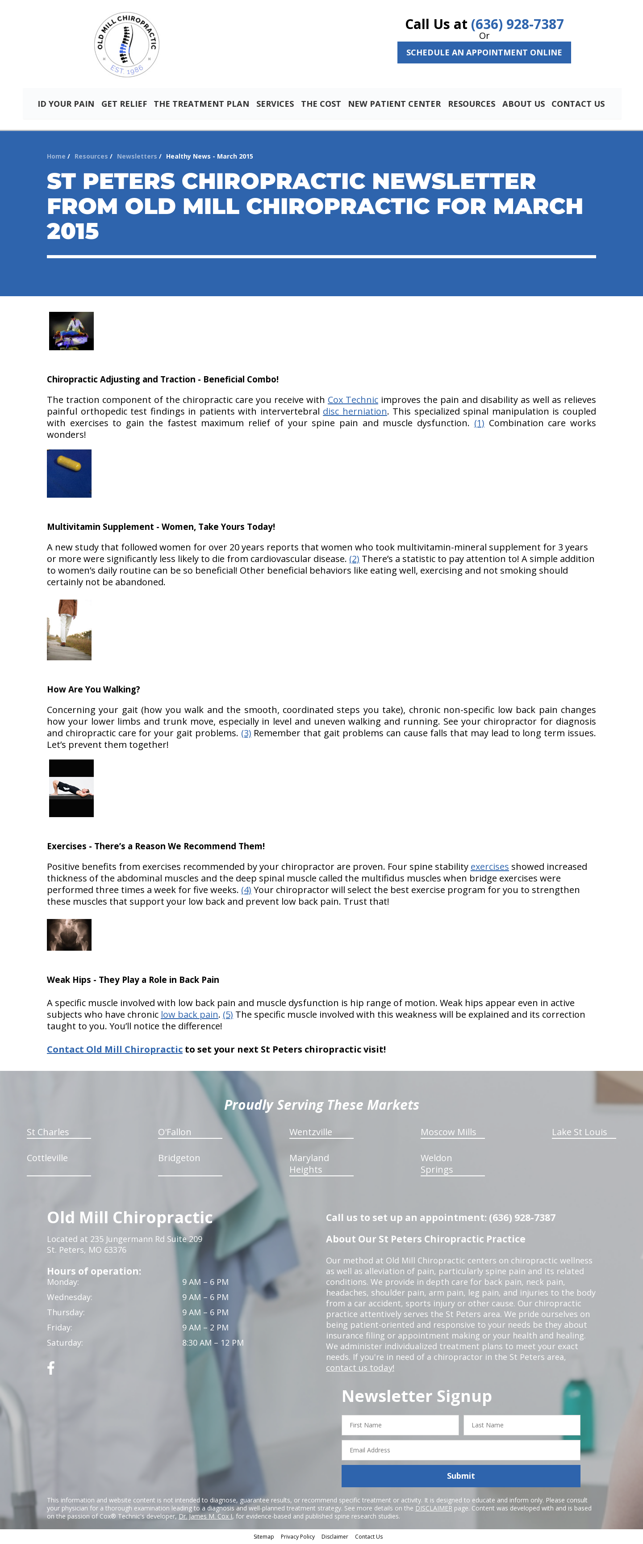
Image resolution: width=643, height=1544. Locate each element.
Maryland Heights (309, 1165)
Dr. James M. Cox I (205, 1517)
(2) (354, 560)
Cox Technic (353, 401)
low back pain (189, 1016)
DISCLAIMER (433, 1509)
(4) (246, 891)
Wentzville (310, 1133)
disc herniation (355, 413)
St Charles (48, 1133)
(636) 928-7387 (517, 24)
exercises (490, 868)
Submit (461, 1477)
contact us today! (359, 1369)
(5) (228, 1016)
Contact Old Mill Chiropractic (115, 1051)
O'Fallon (175, 1133)
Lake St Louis (579, 1133)
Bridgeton (179, 1159)
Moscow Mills (448, 1133)
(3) (246, 734)
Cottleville (47, 1159)
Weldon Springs (437, 1165)
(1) (479, 424)
